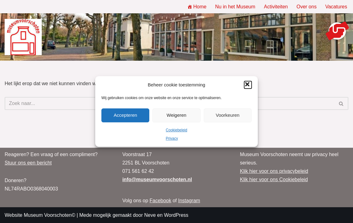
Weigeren (176, 115)
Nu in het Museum (235, 6)
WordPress (176, 215)
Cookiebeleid (176, 130)
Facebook (160, 200)
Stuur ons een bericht (28, 162)
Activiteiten (276, 6)
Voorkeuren (228, 115)
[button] (248, 85)
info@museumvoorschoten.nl (157, 179)
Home (196, 6)
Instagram (189, 200)
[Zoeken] (341, 103)
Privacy (172, 138)
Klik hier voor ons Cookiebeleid (274, 179)
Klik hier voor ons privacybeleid (274, 171)
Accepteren (125, 115)
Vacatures (336, 6)
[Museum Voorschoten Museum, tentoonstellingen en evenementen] (23, 37)
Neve (149, 215)
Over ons (306, 6)
